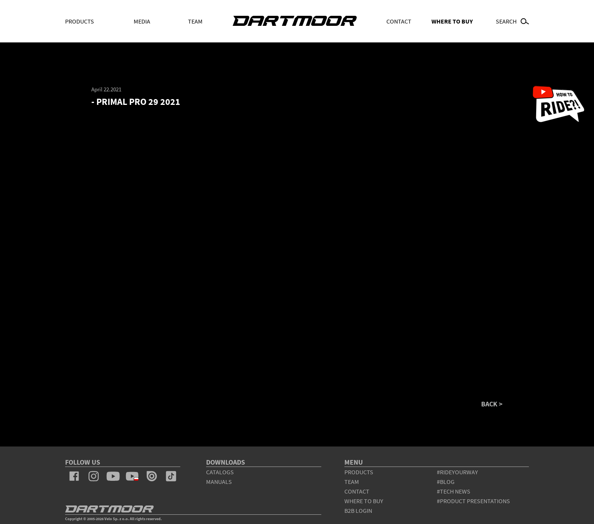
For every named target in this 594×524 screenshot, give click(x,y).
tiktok (171, 476)
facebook (74, 476)
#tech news (453, 491)
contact (356, 491)
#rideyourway (457, 472)
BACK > (492, 404)
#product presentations (473, 501)
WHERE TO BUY (452, 21)
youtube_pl (132, 476)
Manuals (219, 481)
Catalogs (220, 472)
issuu (152, 476)
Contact (398, 21)
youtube (113, 476)
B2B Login (358, 510)
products (358, 472)
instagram (93, 476)
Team (195, 21)
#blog (446, 481)
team (351, 481)
